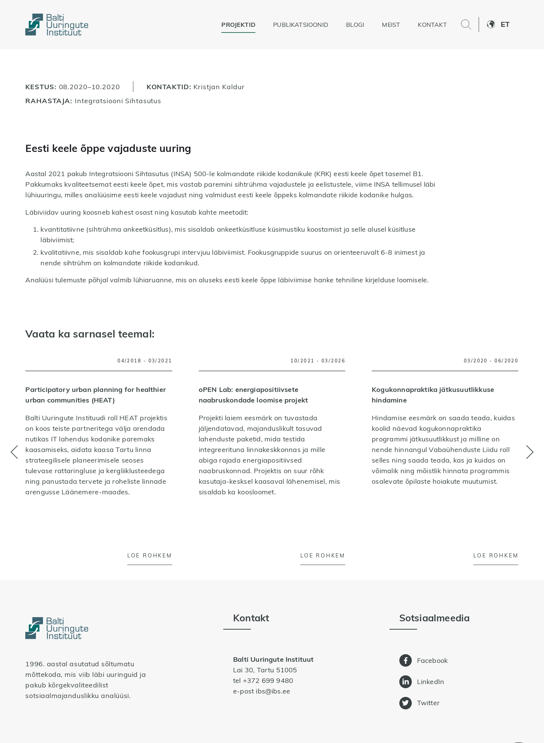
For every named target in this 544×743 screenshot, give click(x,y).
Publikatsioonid (300, 24)
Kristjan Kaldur (218, 86)
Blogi (355, 24)
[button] (509, 24)
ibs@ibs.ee (273, 691)
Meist (391, 24)
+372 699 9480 (268, 680)
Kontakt (432, 24)
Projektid (238, 24)
